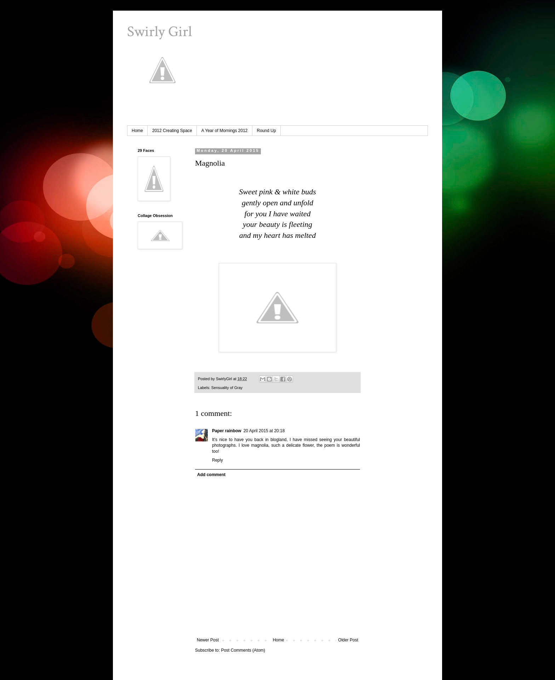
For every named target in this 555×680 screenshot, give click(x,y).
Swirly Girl (159, 31)
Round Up (266, 130)
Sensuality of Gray (226, 387)
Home (137, 130)
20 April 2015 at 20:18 (264, 430)
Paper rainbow (226, 430)
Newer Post (208, 640)
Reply (217, 460)
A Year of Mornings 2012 (224, 130)
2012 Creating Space (172, 130)
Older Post (348, 640)
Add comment (211, 474)
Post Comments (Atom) (243, 650)
